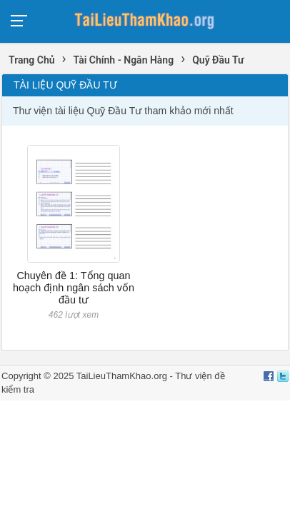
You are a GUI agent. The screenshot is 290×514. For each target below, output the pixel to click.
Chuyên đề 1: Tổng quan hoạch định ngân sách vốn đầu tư (73, 288)
